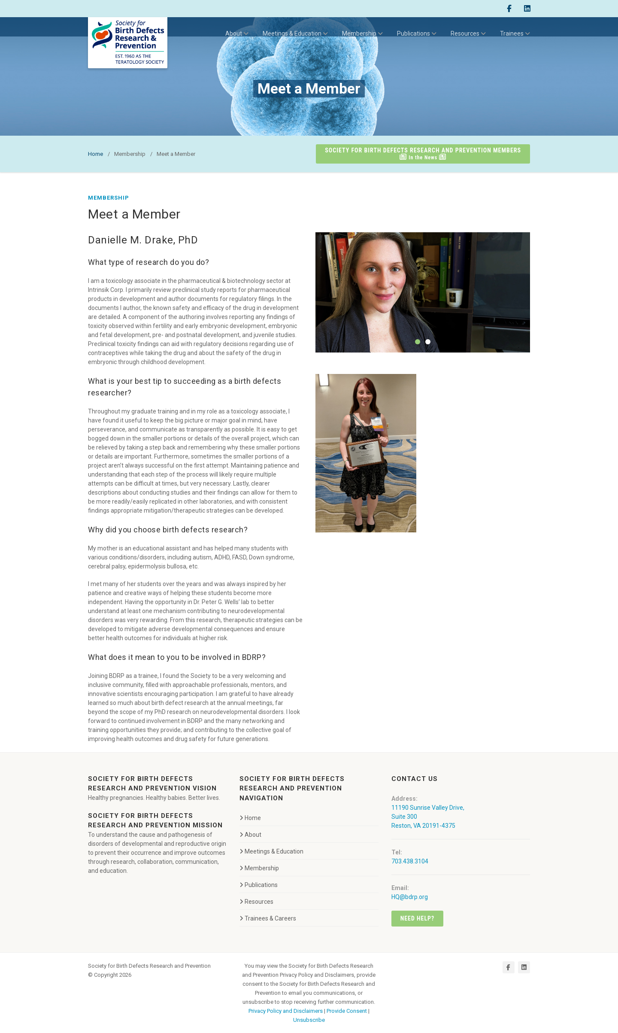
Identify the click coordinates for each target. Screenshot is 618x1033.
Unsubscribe (309, 1020)
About (236, 33)
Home (95, 154)
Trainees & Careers (267, 918)
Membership (362, 33)
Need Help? (417, 918)
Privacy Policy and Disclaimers (285, 1011)
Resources (468, 33)
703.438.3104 (409, 861)
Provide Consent (347, 1011)
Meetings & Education (295, 33)
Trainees (515, 33)
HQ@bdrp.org (409, 896)
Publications (416, 33)
